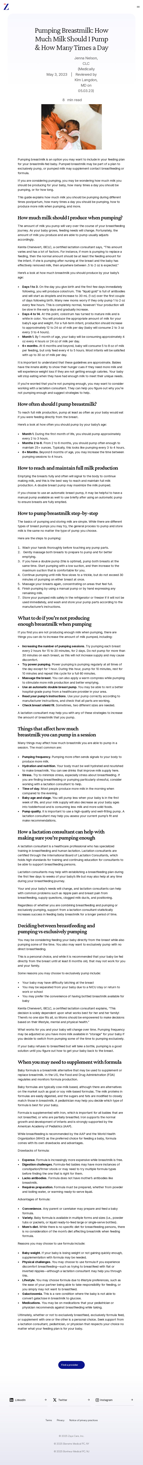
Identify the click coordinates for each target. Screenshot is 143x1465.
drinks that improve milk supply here (93, 770)
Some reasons (27, 973)
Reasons (23, 1243)
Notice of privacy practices (83, 1420)
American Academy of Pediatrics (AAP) (44, 1126)
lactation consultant (52, 388)
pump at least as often (74, 412)
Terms (48, 1420)
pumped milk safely (51, 597)
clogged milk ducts (76, 898)
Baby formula (27, 1070)
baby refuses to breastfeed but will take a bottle (61, 1046)
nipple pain (70, 893)
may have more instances (98, 1164)
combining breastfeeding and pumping (87, 905)
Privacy (60, 1420)
